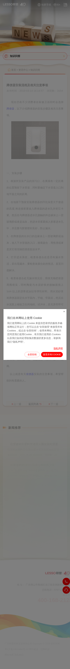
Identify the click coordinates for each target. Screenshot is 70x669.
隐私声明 (58, 348)
